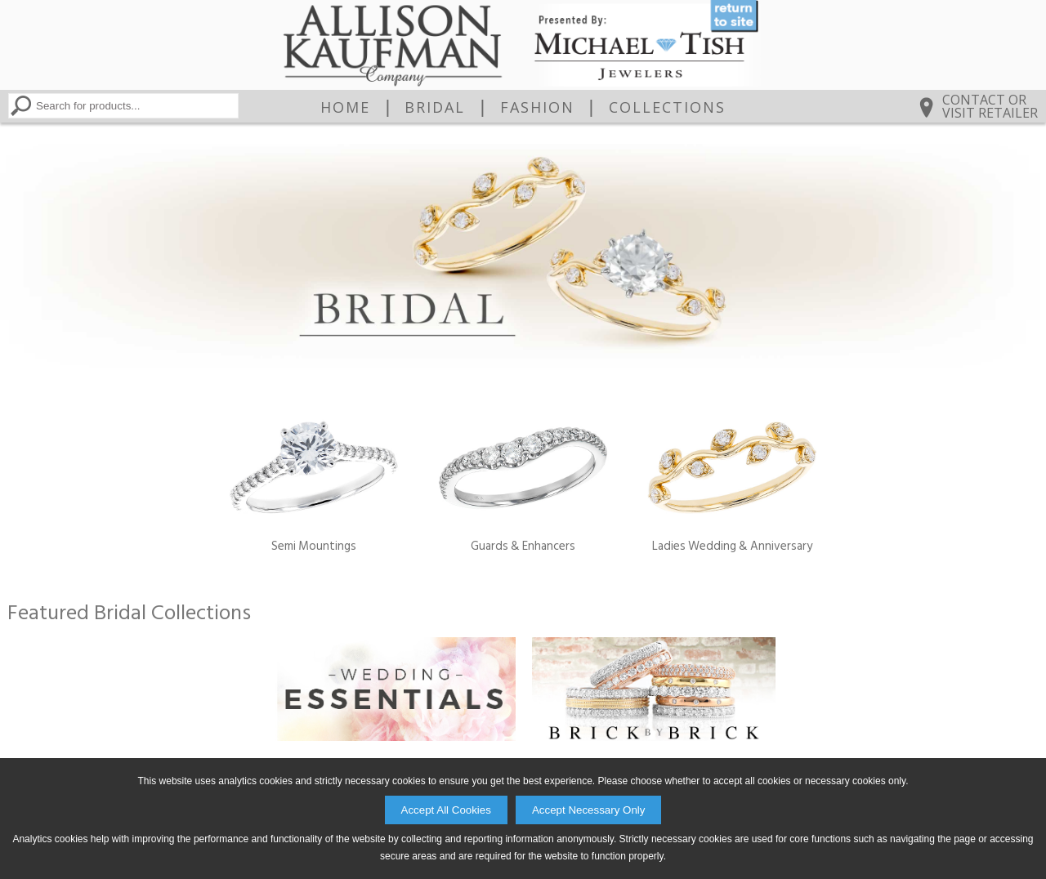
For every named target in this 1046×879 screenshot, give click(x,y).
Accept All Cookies (446, 810)
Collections (667, 107)
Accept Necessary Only (589, 810)
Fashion (537, 107)
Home (345, 107)
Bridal (435, 107)
